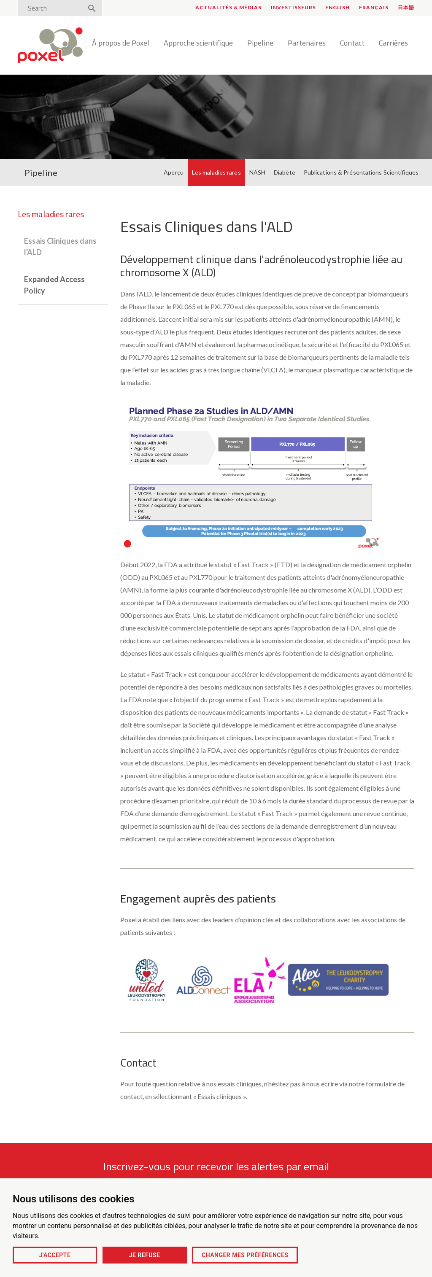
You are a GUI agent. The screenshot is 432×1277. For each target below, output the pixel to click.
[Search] (53, 8)
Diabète (284, 172)
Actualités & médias (228, 7)
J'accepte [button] (55, 1255)
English (337, 7)
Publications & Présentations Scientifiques (361, 172)
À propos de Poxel (120, 43)
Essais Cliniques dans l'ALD (60, 246)
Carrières (393, 43)
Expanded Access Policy (54, 285)
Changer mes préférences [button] (245, 1255)
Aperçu (174, 172)
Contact (352, 43)
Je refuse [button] (144, 1255)
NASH (257, 172)
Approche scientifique (198, 43)
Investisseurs (293, 7)
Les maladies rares (216, 172)
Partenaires (307, 43)
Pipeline (260, 43)
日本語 (406, 7)
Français (374, 7)
